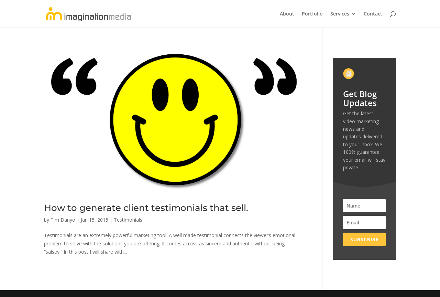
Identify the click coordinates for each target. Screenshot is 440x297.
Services (339, 14)
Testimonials (128, 219)
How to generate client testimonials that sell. (146, 207)
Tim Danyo (63, 219)
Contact (373, 14)
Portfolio (312, 14)
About (287, 14)
